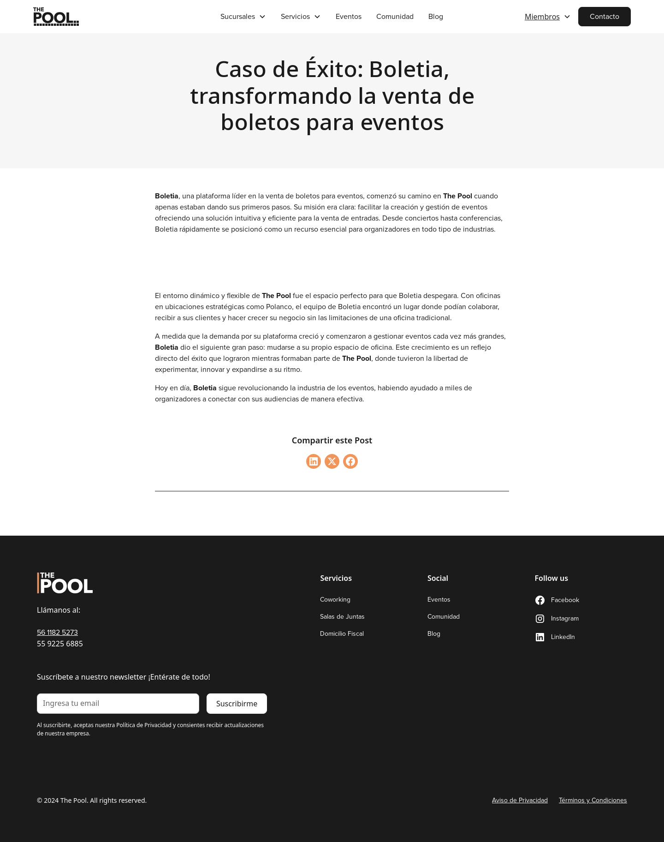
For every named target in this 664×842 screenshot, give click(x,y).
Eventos (349, 16)
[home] (95, 16)
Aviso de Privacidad (520, 800)
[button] (243, 16)
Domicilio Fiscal (342, 634)
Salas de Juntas (342, 616)
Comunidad (395, 16)
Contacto (604, 16)
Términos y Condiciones (593, 800)
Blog (435, 16)
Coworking (335, 599)
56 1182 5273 (57, 632)
